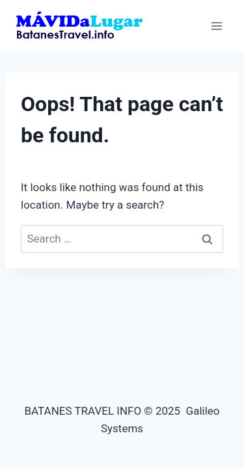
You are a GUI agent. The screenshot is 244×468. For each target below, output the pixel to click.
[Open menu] (216, 26)
